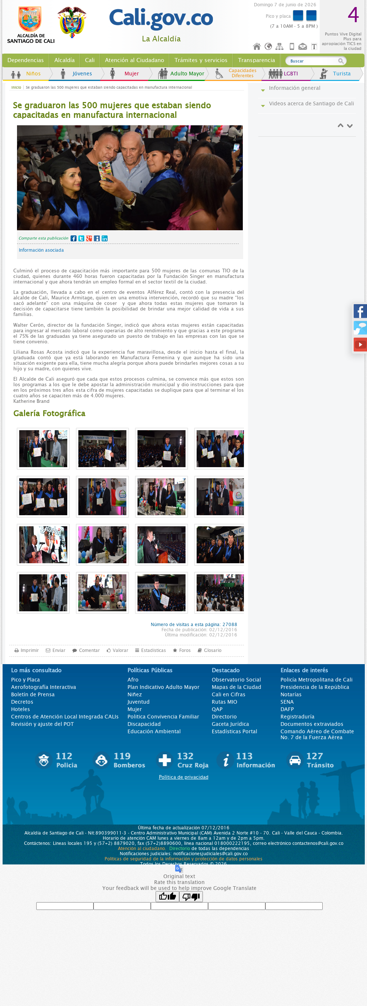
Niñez (135, 694)
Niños (33, 74)
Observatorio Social (236, 680)
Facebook (74, 238)
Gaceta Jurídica (230, 724)
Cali (90, 60)
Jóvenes (82, 74)
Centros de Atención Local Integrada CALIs (65, 717)
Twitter (81, 238)
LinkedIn (105, 238)
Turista (342, 74)
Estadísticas (153, 650)
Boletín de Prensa (33, 694)
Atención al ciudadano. (142, 848)
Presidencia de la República (315, 687)
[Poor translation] (191, 896)
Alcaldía (64, 60)
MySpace (97, 238)
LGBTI (291, 74)
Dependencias (25, 60)
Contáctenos (303, 46)
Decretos (22, 702)
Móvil (292, 46)
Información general (294, 88)
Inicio (257, 46)
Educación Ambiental (154, 731)
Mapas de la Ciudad (236, 687)
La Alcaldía (161, 39)
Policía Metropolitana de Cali (317, 680)
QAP (217, 709)
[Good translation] (167, 896)
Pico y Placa (25, 680)
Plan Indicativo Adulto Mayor (164, 687)
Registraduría (298, 717)
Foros (185, 650)
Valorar (120, 650)
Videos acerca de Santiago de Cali (311, 103)
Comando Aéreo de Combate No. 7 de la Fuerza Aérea (317, 734)
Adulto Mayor (187, 74)
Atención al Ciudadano (134, 60)
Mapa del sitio (280, 46)
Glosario (212, 650)
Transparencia (256, 60)
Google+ (89, 238)
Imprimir (30, 650)
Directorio (224, 717)
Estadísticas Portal (234, 731)
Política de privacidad (183, 777)
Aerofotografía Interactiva (43, 687)
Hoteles (20, 709)
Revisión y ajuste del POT (42, 724)
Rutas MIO (224, 702)
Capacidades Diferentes (242, 73)
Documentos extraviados (312, 724)
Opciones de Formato (315, 46)
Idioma (269, 46)
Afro (133, 680)
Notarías (291, 694)
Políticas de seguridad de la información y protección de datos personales (183, 858)
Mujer (132, 74)
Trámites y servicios (201, 60)
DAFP (287, 709)
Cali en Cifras (228, 694)
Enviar (58, 650)
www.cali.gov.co (50, 25)
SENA (287, 702)
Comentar (89, 650)
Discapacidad (144, 724)
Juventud (139, 702)
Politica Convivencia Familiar (163, 717)
